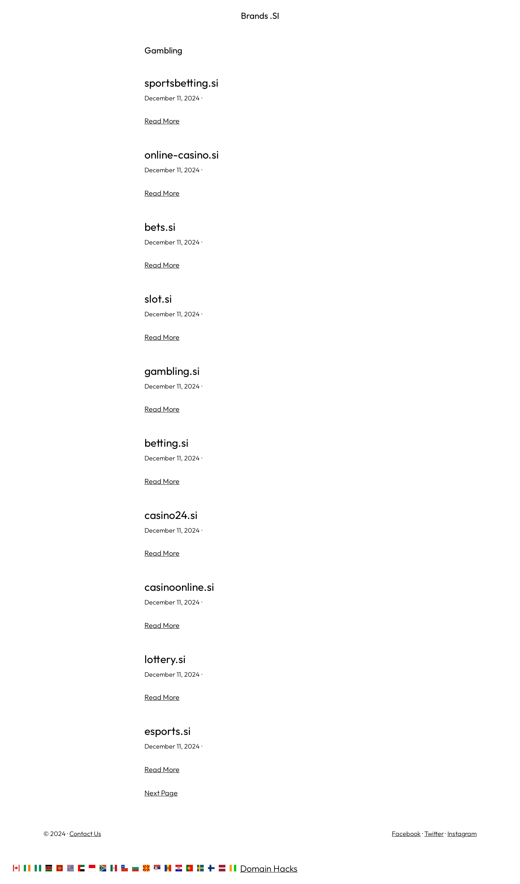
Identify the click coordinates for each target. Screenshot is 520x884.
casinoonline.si (179, 587)
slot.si (158, 299)
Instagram (462, 833)
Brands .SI (260, 15)
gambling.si (172, 371)
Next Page (161, 792)
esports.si (167, 731)
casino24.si (171, 515)
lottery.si (165, 659)
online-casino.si (181, 155)
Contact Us (85, 833)
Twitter (434, 833)
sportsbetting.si (181, 83)
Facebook (406, 833)
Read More (161, 120)
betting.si (166, 443)
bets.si (160, 227)
